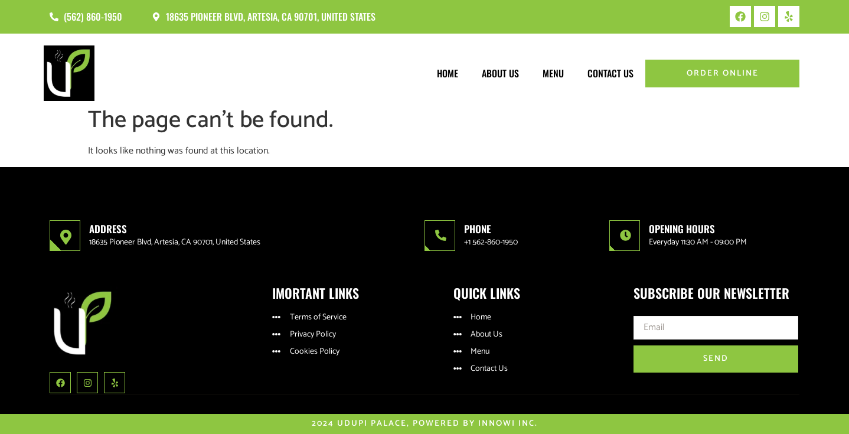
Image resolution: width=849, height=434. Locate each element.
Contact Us (610, 73)
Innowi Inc (506, 423)
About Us (500, 73)
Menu (553, 73)
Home (447, 73)
